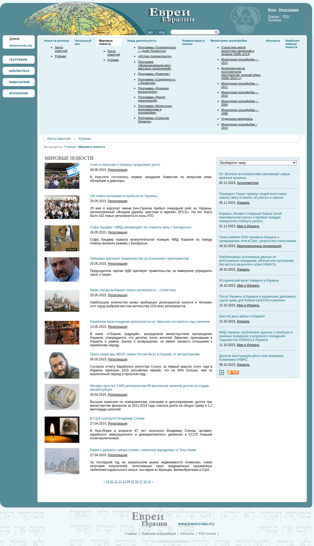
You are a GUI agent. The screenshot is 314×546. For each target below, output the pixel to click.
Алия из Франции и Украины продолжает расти (125, 165)
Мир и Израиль (248, 226)
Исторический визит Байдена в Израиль (249, 280)
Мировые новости (106, 42)
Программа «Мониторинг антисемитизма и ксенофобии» (155, 109)
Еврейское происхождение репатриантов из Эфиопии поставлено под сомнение (150, 322)
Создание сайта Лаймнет (172, 541)
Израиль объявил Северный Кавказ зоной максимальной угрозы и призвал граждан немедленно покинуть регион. (250, 217)
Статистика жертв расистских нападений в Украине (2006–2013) (237, 51)
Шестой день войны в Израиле (242, 316)
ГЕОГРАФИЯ (18, 59)
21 (116, 481)
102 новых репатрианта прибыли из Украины (123, 196)
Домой (15, 39)
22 (120, 481)
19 (107, 481)
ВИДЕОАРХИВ (19, 82)
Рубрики (60, 56)
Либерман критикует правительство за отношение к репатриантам (139, 258)
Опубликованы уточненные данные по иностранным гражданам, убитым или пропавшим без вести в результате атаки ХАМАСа (256, 260)
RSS (286, 16)
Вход (272, 10)
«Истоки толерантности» (155, 56)
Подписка (274, 19)
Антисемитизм (247, 183)
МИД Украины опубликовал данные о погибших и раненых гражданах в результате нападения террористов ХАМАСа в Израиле (256, 336)
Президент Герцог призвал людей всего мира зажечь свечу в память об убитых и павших (253, 195)
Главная (69, 146)
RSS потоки (207, 534)
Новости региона (56, 40)
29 (149, 481)
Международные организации (259, 246)
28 (145, 481)
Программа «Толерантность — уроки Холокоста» (157, 49)
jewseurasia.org (21, 45)
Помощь (274, 16)
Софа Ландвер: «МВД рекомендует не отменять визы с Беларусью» (141, 227)
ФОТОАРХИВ (18, 93)
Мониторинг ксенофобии (229, 40)
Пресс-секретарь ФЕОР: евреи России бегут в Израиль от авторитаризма (145, 354)
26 (136, 481)
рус (150, 32)
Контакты (273, 40)
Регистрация (289, 10)
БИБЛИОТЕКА (19, 70)
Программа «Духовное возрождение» (153, 90)
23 (124, 481)
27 (140, 481)
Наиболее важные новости (292, 44)
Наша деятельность (141, 40)
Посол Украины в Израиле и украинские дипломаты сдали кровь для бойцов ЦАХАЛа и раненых (257, 298)
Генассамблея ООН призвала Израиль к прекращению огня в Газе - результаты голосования (257, 239)
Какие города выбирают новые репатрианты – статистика (133, 290)
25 (132, 481)
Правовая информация (158, 534)
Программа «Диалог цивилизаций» (151, 98)
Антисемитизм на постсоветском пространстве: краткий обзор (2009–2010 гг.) (241, 73)
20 (111, 481)
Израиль (243, 203)
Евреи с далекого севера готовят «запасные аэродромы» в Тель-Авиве (143, 450)
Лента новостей (61, 49)
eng (162, 32)
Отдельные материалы (237, 118)
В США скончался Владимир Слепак (117, 418)
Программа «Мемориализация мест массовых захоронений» (154, 65)
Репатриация (117, 170)
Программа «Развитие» (154, 73)
